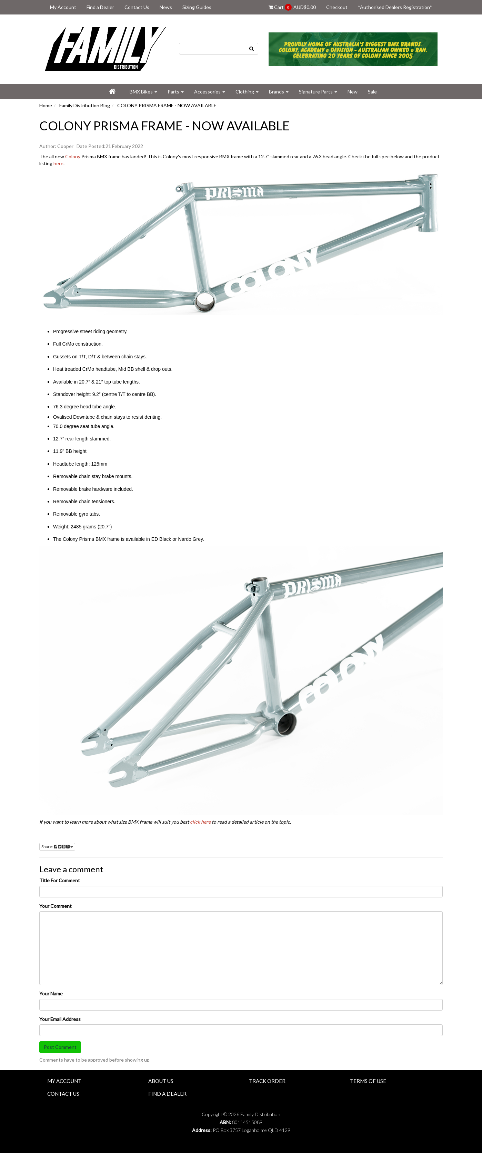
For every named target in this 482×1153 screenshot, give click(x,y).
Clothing (247, 92)
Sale (372, 92)
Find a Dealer (100, 7)
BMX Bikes (143, 92)
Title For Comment (59, 880)
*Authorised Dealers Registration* (395, 7)
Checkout (337, 7)
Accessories (209, 92)
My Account (63, 7)
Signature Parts (318, 92)
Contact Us (136, 7)
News (166, 7)
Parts (176, 92)
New (353, 92)
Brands (279, 92)
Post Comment (60, 1047)
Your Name (51, 993)
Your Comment (55, 906)
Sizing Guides (196, 7)
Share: (57, 846)
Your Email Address (60, 1019)
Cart (292, 7)
